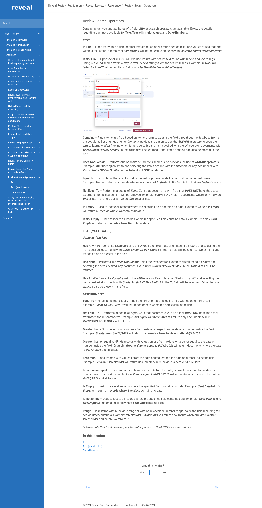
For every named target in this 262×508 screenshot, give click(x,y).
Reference (23, 55)
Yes (142, 472)
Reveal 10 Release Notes (23, 50)
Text (13, 182)
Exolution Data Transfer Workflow (24, 83)
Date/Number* (18, 192)
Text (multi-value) (20, 187)
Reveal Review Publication (65, 5)
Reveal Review (22, 34)
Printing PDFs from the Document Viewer (19, 128)
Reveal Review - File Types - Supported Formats (24, 154)
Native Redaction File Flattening (19, 108)
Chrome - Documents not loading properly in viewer (21, 62)
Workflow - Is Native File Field (24, 210)
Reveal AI (22, 218)
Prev (87, 487)
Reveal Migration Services (24, 148)
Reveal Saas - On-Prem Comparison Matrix (20, 171)
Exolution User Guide (24, 90)
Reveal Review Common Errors (24, 162)
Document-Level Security (24, 77)
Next (217, 487)
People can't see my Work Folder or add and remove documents (21, 117)
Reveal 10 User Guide (23, 40)
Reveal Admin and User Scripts (20, 136)
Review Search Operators (24, 177)
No (164, 472)
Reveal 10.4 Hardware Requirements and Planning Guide (24, 98)
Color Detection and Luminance (18, 70)
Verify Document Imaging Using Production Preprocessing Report (21, 200)
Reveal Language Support (24, 143)
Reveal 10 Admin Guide (23, 45)
